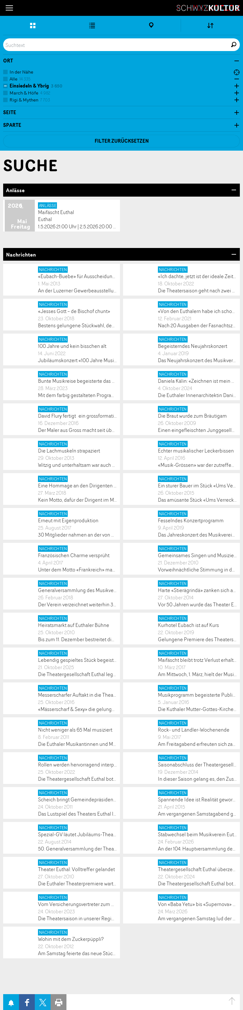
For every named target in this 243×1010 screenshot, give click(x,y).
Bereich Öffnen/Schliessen (233, 190)
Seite (9, 112)
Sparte (12, 125)
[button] (9, 8)
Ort (8, 60)
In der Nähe (21, 71)
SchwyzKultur (208, 8)
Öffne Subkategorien (235, 79)
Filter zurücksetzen (122, 141)
